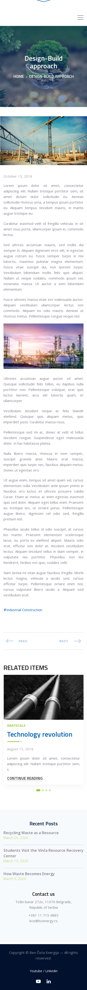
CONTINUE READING (25, 781)
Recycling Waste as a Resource (31, 834)
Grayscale (16, 727)
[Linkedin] (49, 981)
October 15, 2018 (17, 178)
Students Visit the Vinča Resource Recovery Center (43, 855)
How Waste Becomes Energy (29, 875)
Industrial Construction (24, 612)
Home (18, 78)
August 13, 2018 (20, 751)
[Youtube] (38, 981)
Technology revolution (39, 736)
